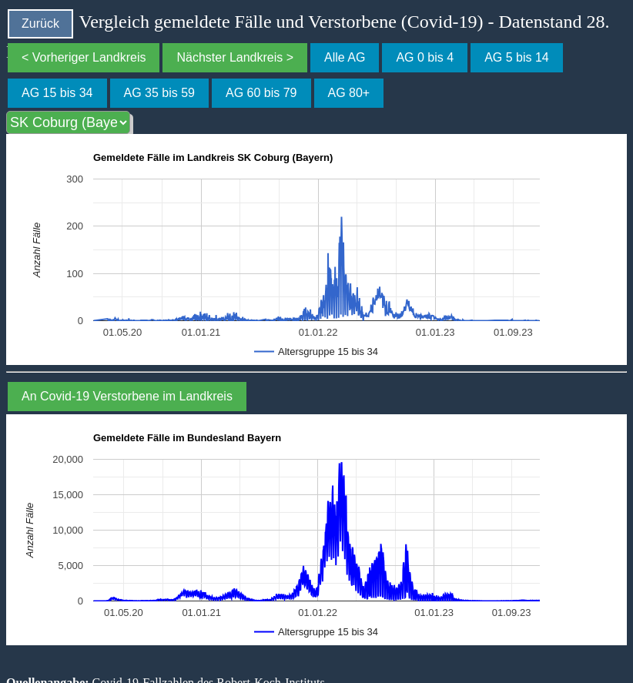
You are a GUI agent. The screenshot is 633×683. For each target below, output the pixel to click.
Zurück (40, 23)
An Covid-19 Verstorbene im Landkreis (127, 396)
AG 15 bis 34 (57, 92)
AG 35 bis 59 (160, 92)
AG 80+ (349, 92)
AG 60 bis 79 (261, 92)
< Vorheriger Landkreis (84, 57)
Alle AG (344, 57)
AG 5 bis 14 (516, 57)
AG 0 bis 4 (425, 57)
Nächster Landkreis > (234, 57)
